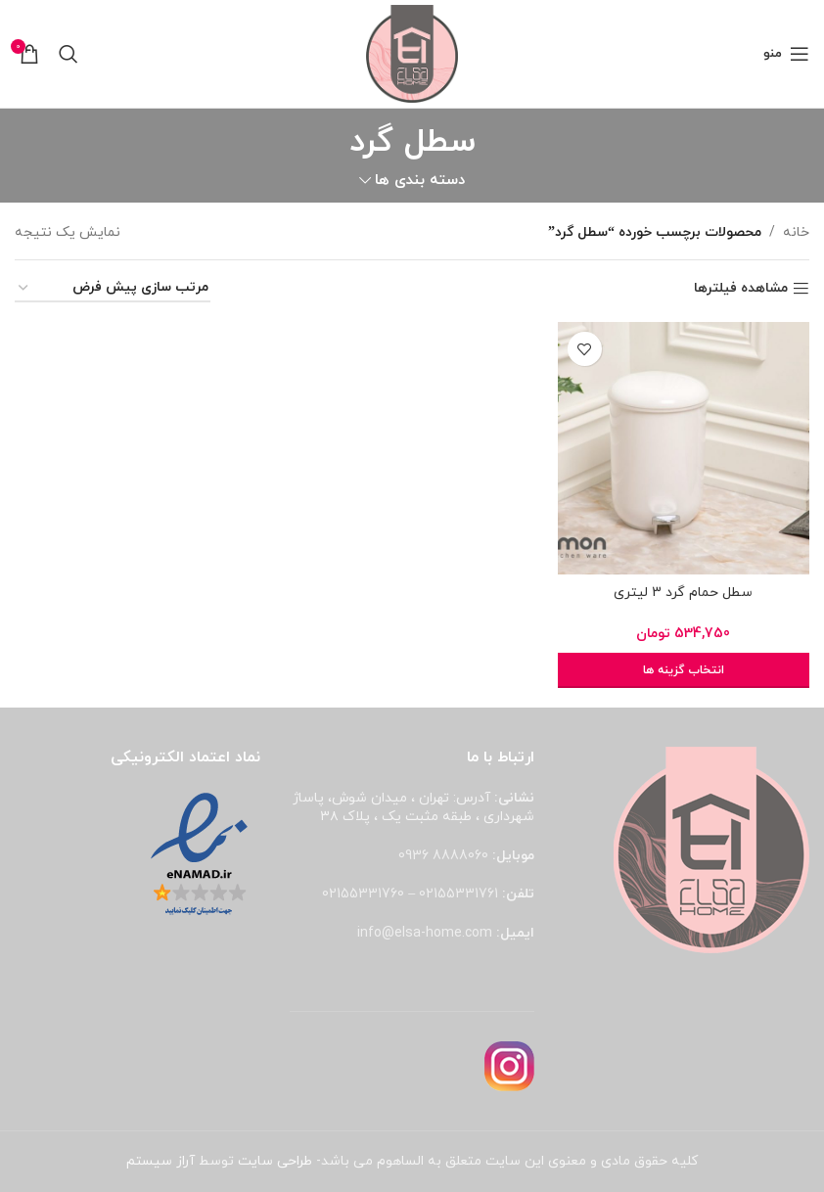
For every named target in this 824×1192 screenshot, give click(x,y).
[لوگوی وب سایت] (412, 52)
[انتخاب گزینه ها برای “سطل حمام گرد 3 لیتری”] (683, 670)
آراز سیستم (160, 1161)
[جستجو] (68, 53)
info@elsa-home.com (424, 933)
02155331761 (458, 894)
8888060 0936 (443, 856)
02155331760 (363, 894)
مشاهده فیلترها (741, 289)
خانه (796, 232)
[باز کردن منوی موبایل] (786, 53)
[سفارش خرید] (112, 289)
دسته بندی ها (420, 180)
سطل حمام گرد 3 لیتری (683, 592)
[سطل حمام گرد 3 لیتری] (683, 447)
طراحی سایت (275, 1161)
